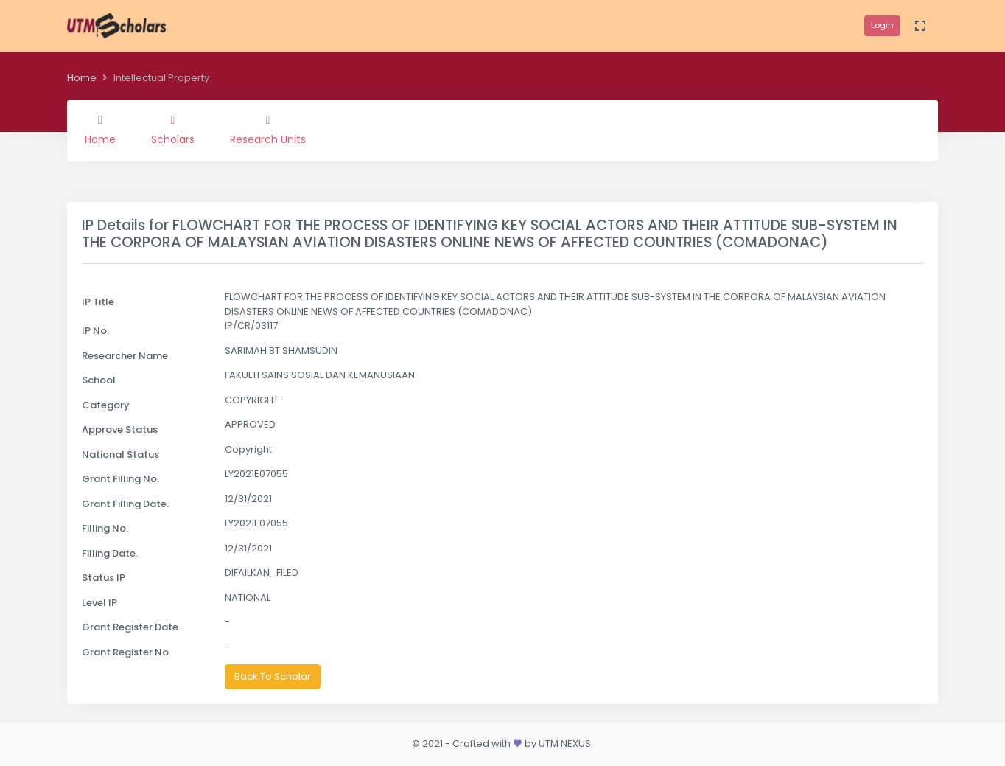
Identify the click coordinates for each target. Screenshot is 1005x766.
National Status (120, 455)
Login (882, 25)
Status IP (103, 578)
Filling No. (105, 528)
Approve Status (120, 429)
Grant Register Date (130, 627)
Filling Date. (110, 553)
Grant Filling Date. (125, 504)
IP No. (95, 331)
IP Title (98, 302)
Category (106, 405)
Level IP (99, 603)
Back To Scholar (272, 676)
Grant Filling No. (120, 479)
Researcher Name (125, 356)
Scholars (173, 130)
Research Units (268, 130)
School (99, 380)
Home (82, 78)
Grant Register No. (126, 652)
